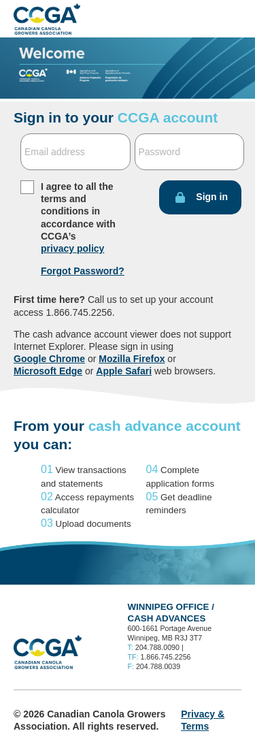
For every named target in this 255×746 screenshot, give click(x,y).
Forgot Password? (82, 270)
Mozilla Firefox (132, 358)
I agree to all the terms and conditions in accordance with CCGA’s (78, 217)
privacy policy (72, 248)
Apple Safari (124, 371)
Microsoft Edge (48, 371)
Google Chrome (49, 358)
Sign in (212, 196)
